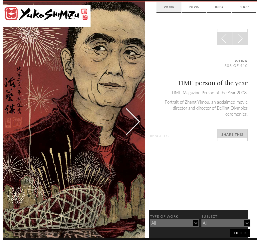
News (194, 7)
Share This (232, 134)
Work (169, 7)
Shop (244, 7)
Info (219, 7)
